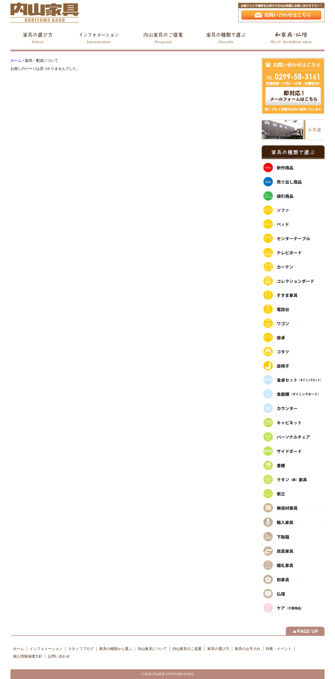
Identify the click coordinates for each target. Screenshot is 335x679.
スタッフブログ (81, 649)
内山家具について (152, 649)
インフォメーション (46, 649)
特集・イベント (279, 649)
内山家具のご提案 (187, 649)
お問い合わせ (59, 656)
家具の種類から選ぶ (115, 649)
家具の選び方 (218, 649)
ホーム (15, 60)
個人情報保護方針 (27, 656)
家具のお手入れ (247, 649)
